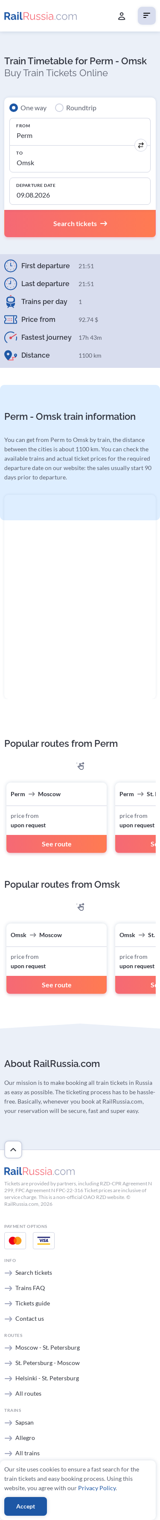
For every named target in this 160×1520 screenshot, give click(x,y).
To (19, 152)
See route (57, 844)
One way (33, 107)
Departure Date (35, 185)
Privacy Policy (97, 1487)
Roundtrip (81, 107)
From (23, 125)
